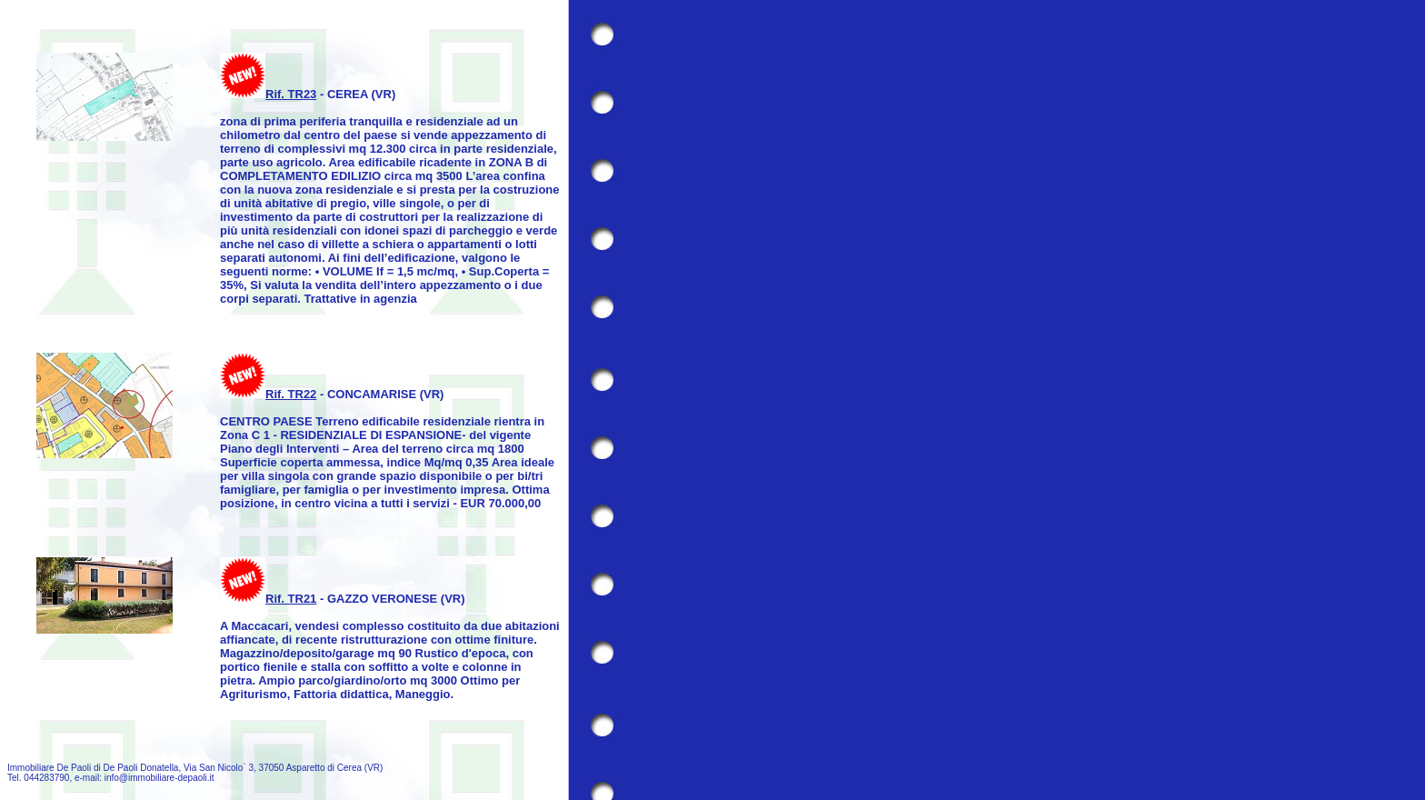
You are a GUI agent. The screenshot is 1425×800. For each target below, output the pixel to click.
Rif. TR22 (290, 394)
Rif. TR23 (290, 94)
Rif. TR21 (290, 598)
